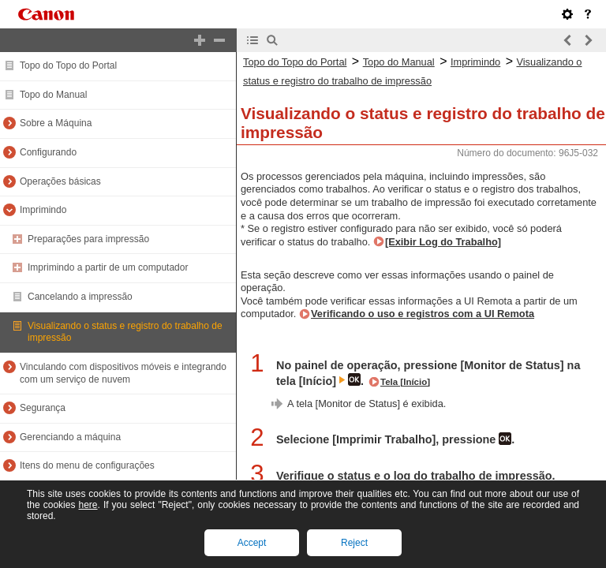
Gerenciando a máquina (70, 437)
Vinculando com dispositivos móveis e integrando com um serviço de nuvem (123, 373)
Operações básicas (60, 181)
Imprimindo (43, 209)
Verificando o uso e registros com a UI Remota (422, 314)
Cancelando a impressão (80, 296)
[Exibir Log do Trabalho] (443, 242)
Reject (354, 542)
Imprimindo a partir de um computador (108, 267)
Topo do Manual (53, 94)
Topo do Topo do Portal (68, 65)
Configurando (48, 152)
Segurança (42, 407)
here (87, 504)
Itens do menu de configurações (87, 465)
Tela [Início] (405, 382)
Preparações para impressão (88, 239)
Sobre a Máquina (56, 123)
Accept (252, 542)
